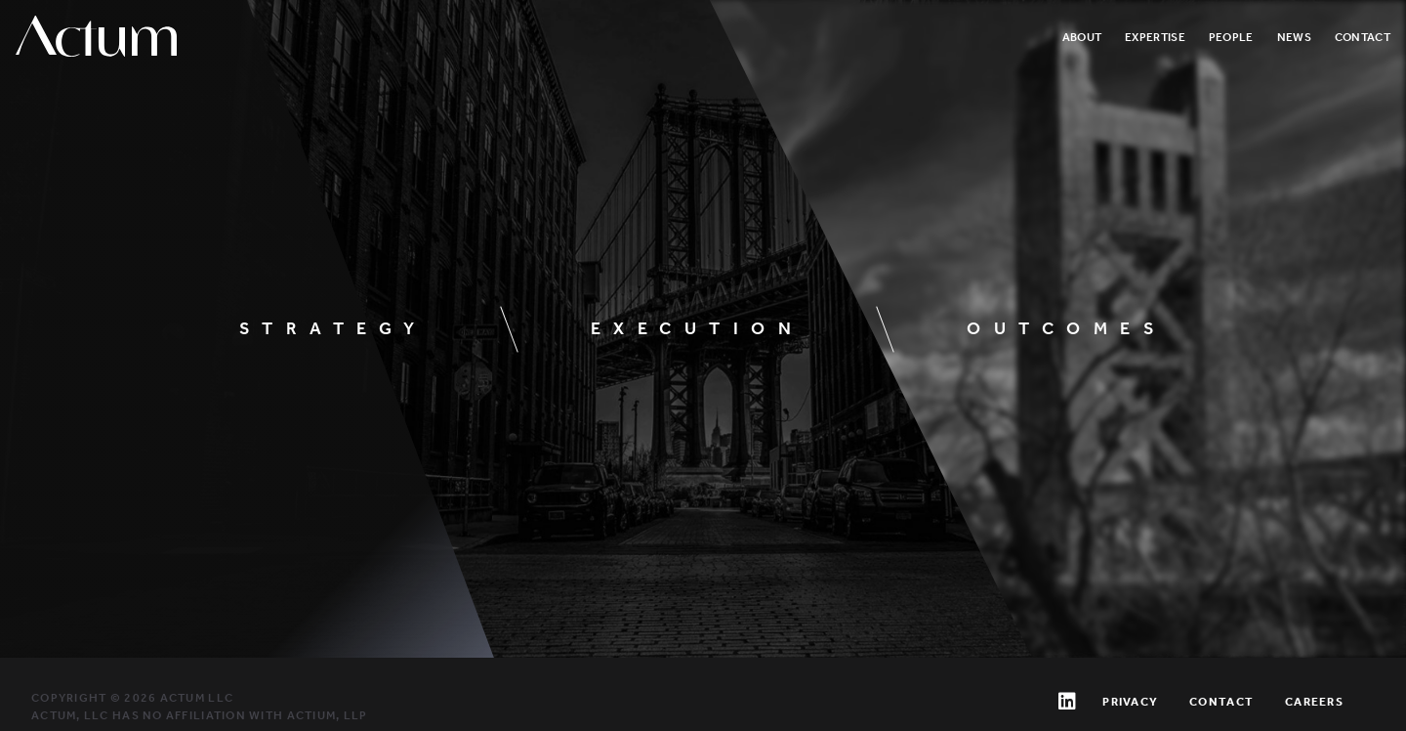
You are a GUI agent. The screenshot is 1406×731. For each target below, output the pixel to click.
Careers (1314, 702)
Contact (1362, 37)
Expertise (1155, 37)
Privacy (1130, 702)
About (1082, 37)
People (1231, 37)
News (1294, 37)
